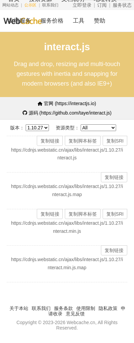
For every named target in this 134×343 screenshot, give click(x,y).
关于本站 (18, 308)
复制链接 (50, 141)
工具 (78, 21)
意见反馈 (75, 313)
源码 (67, 113)
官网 (67, 103)
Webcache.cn (81, 322)
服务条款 (63, 308)
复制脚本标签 (83, 141)
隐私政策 (108, 308)
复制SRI (115, 141)
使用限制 (85, 308)
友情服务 (19, 21)
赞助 (99, 21)
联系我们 (41, 308)
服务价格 (52, 21)
